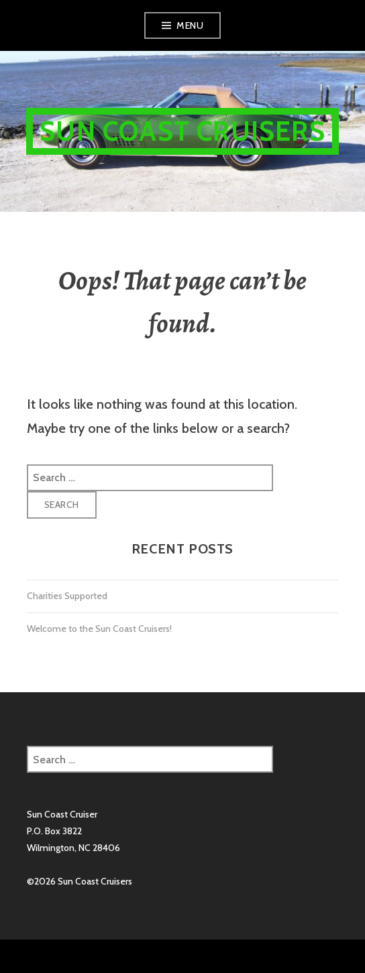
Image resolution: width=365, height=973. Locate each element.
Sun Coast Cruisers (182, 131)
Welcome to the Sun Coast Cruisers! (99, 629)
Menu (189, 25)
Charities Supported (67, 596)
